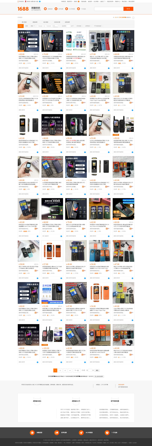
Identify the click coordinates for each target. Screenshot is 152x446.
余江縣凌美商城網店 (104, 415)
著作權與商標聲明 (66, 440)
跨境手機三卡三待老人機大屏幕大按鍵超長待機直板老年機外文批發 (51, 309)
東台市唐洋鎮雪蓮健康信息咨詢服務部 (130, 417)
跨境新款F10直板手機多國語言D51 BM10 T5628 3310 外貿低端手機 (99, 225)
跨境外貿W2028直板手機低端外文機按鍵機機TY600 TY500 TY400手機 (28, 225)
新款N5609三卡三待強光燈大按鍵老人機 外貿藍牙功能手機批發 (123, 351)
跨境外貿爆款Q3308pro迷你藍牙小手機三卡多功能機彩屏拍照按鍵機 (28, 183)
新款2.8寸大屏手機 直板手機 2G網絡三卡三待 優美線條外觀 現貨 (75, 225)
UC (108, 442)
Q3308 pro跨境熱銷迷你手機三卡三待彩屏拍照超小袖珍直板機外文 (28, 99)
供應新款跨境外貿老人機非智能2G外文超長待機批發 (75, 57)
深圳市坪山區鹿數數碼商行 (47, 60)
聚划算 (60, 442)
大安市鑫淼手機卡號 (76, 415)
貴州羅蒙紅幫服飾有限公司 (106, 409)
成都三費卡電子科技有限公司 (68, 417)
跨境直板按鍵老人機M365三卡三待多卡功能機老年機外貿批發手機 (52, 267)
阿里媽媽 (78, 442)
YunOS (94, 442)
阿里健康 (124, 442)
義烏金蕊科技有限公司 (47, 228)
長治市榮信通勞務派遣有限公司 (107, 412)
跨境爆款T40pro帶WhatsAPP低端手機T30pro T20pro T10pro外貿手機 (99, 99)
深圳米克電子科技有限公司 (71, 102)
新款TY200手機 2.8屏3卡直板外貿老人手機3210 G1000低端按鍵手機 (123, 267)
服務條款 (80, 440)
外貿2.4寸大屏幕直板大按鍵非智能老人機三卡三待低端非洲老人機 (75, 99)
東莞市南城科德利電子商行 (95, 60)
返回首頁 (91, 376)
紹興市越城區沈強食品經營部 (127, 409)
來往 (116, 442)
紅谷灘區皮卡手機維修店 (77, 417)
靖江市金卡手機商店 (66, 412)
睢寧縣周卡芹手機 (86, 415)
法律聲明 (74, 440)
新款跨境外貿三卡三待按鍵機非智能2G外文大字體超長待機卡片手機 (52, 57)
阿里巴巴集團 (18, 442)
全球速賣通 (45, 442)
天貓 (55, 442)
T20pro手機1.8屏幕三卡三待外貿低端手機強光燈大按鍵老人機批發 (123, 309)
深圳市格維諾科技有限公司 (47, 102)
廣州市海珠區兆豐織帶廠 (105, 417)
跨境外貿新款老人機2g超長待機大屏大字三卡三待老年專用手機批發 (123, 225)
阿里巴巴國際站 (28, 442)
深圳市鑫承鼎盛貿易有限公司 (24, 60)
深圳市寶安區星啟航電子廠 (119, 102)
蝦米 (83, 442)
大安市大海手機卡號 (86, 412)
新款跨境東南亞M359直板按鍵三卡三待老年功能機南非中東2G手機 (28, 141)
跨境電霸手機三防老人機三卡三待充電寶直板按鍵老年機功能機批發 (123, 141)
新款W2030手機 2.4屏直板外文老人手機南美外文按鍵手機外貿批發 (76, 267)
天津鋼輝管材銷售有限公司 (117, 409)
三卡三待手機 (104, 384)
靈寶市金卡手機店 (75, 412)
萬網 (104, 442)
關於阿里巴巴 (93, 440)
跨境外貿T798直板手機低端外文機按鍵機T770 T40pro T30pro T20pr (99, 309)
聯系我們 (100, 440)
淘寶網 (51, 442)
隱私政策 (86, 440)
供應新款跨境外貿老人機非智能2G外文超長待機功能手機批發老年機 (123, 57)
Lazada (135, 442)
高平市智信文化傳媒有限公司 (117, 412)
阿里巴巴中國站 (37, 442)
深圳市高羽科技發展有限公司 (71, 144)
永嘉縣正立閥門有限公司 (126, 415)
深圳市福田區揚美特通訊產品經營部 (95, 102)
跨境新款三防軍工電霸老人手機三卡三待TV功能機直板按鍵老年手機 (51, 351)
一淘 (64, 442)
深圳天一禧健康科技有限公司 (117, 415)
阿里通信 (99, 442)
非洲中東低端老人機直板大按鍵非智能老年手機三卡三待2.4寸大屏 (75, 309)
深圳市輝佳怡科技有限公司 (71, 60)
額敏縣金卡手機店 (65, 415)
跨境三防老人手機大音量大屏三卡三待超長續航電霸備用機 (75, 183)
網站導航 (106, 440)
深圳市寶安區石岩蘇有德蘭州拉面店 (119, 417)
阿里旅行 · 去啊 (70, 442)
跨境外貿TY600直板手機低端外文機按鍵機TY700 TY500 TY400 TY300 (99, 267)
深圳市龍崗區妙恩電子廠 (95, 144)
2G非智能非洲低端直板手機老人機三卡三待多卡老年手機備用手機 (52, 183)
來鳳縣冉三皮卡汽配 (86, 409)
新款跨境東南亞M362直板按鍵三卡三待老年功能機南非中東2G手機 (99, 183)
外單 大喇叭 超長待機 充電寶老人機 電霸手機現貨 (75, 141)
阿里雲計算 (88, 442)
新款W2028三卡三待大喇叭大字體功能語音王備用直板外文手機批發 (123, 99)
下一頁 (77, 370)
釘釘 (119, 442)
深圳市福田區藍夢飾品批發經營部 (24, 144)
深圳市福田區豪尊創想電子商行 (119, 60)
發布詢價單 (121, 384)
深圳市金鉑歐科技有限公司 (24, 102)
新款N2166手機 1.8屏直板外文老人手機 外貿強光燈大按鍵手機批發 (123, 183)
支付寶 (111, 442)
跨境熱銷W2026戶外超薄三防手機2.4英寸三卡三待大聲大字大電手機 (51, 99)
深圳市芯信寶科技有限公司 (47, 144)
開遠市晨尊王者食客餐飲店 (127, 412)
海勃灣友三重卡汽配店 (77, 409)
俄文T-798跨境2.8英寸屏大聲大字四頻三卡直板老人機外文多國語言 (28, 267)
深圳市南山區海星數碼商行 (24, 354)
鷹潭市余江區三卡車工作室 (88, 417)
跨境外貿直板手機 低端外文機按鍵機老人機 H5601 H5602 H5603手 (99, 351)
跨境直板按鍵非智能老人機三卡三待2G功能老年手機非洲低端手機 (76, 351)
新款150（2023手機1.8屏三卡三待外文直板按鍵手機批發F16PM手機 (99, 57)
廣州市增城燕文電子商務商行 (24, 312)
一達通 (129, 442)
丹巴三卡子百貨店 (65, 409)
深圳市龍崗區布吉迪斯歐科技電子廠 (24, 228)
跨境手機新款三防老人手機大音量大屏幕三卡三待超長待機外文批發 (28, 57)
